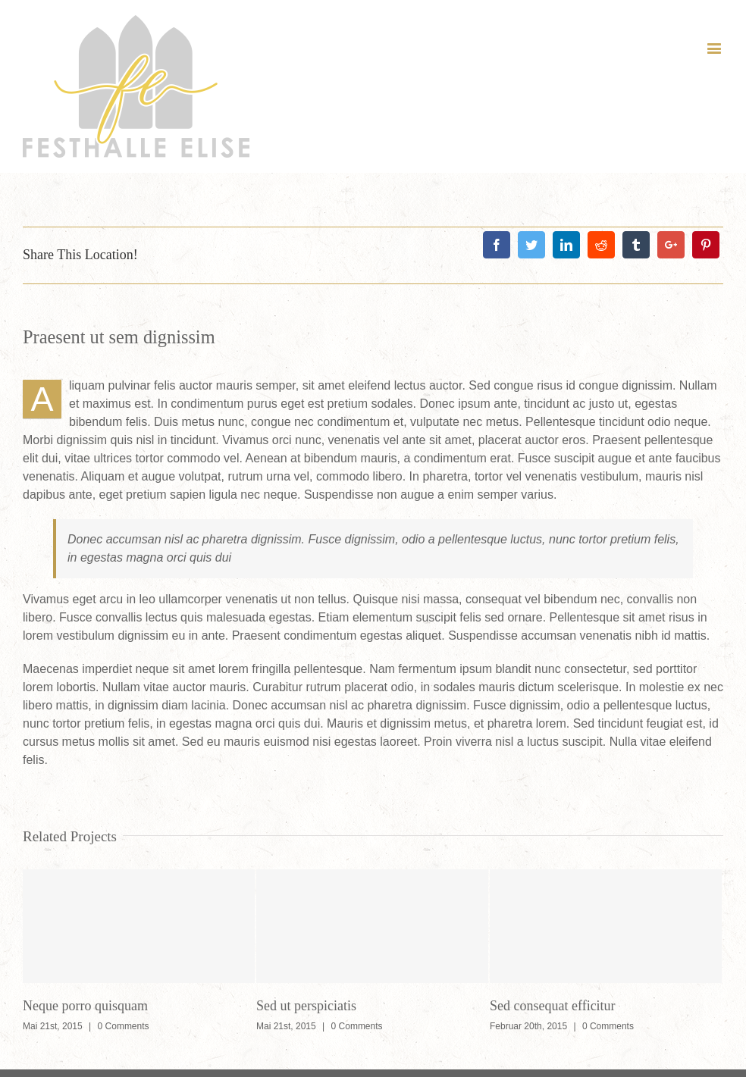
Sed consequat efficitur (553, 1005)
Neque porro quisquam (85, 1005)
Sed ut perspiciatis (306, 1005)
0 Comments (123, 1026)
